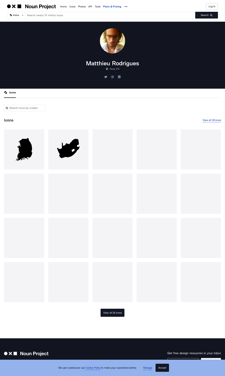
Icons (72, 6)
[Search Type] (16, 15)
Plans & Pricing (112, 6)
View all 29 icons (212, 120)
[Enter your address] (185, 361)
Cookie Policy (94, 370)
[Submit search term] (206, 15)
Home (63, 6)
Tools (97, 6)
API (90, 6)
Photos (82, 6)
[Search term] (110, 15)
